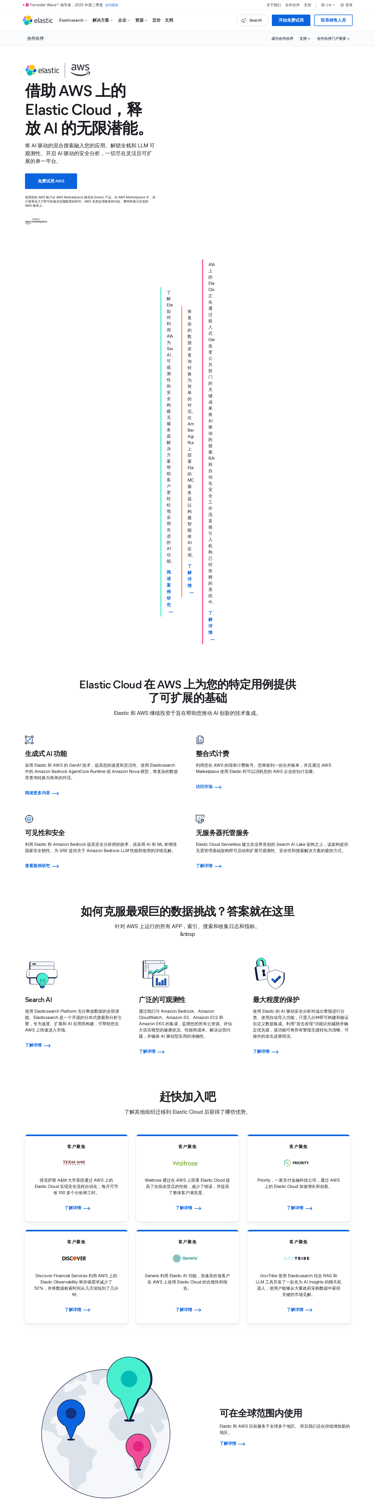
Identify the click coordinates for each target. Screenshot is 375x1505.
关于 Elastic (123, 1317)
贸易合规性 (221, 1392)
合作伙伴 (292, 5)
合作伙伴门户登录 (331, 38)
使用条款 (45, 1467)
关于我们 (273, 5)
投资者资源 (325, 1317)
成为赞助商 (325, 1384)
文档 (169, 20)
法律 (215, 1368)
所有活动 (323, 1392)
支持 (307, 5)
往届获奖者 (325, 1368)
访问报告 (112, 5)
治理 (319, 1325)
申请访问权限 (223, 1333)
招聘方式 (121, 1384)
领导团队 (121, 1325)
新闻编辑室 (123, 1341)
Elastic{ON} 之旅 (330, 1376)
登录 (346, 5)
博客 (117, 1333)
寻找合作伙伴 (223, 1317)
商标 (32, 1467)
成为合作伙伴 (282, 38)
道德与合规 (221, 1400)
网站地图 (70, 1467)
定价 (156, 20)
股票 (319, 1341)
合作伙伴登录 (223, 1325)
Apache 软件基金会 (304, 1474)
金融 (319, 1333)
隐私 (215, 1384)
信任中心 (219, 1376)
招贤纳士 (121, 1368)
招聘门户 (121, 1376)
